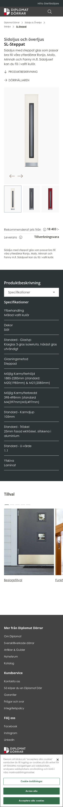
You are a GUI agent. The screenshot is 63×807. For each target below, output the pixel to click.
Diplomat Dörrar (11, 22)
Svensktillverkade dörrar (19, 643)
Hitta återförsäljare (48, 3)
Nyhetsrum (11, 656)
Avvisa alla (31, 791)
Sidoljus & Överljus (33, 22)
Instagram (10, 733)
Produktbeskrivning (23, 71)
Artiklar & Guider (14, 649)
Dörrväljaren (19, 80)
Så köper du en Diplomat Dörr (23, 688)
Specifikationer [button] (19, 292)
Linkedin (9, 739)
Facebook (10, 726)
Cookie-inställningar (32, 781)
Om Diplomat (12, 636)
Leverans (13, 237)
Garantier (10, 694)
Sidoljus (7, 26)
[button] (57, 11)
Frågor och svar (14, 701)
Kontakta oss (12, 681)
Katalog (9, 663)
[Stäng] (57, 760)
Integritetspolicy (14, 708)
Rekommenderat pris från (25, 229)
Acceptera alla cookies (31, 801)
